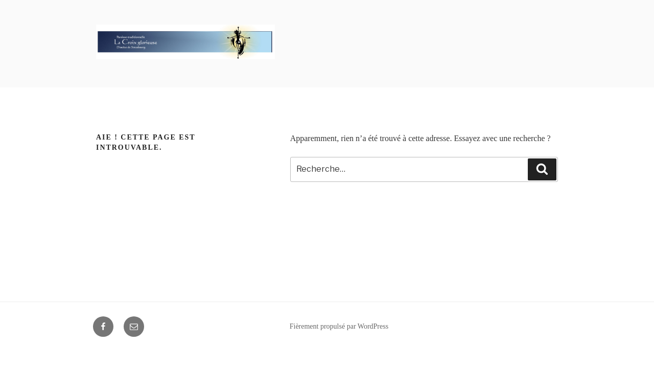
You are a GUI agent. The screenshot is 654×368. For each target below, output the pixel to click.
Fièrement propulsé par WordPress (339, 326)
